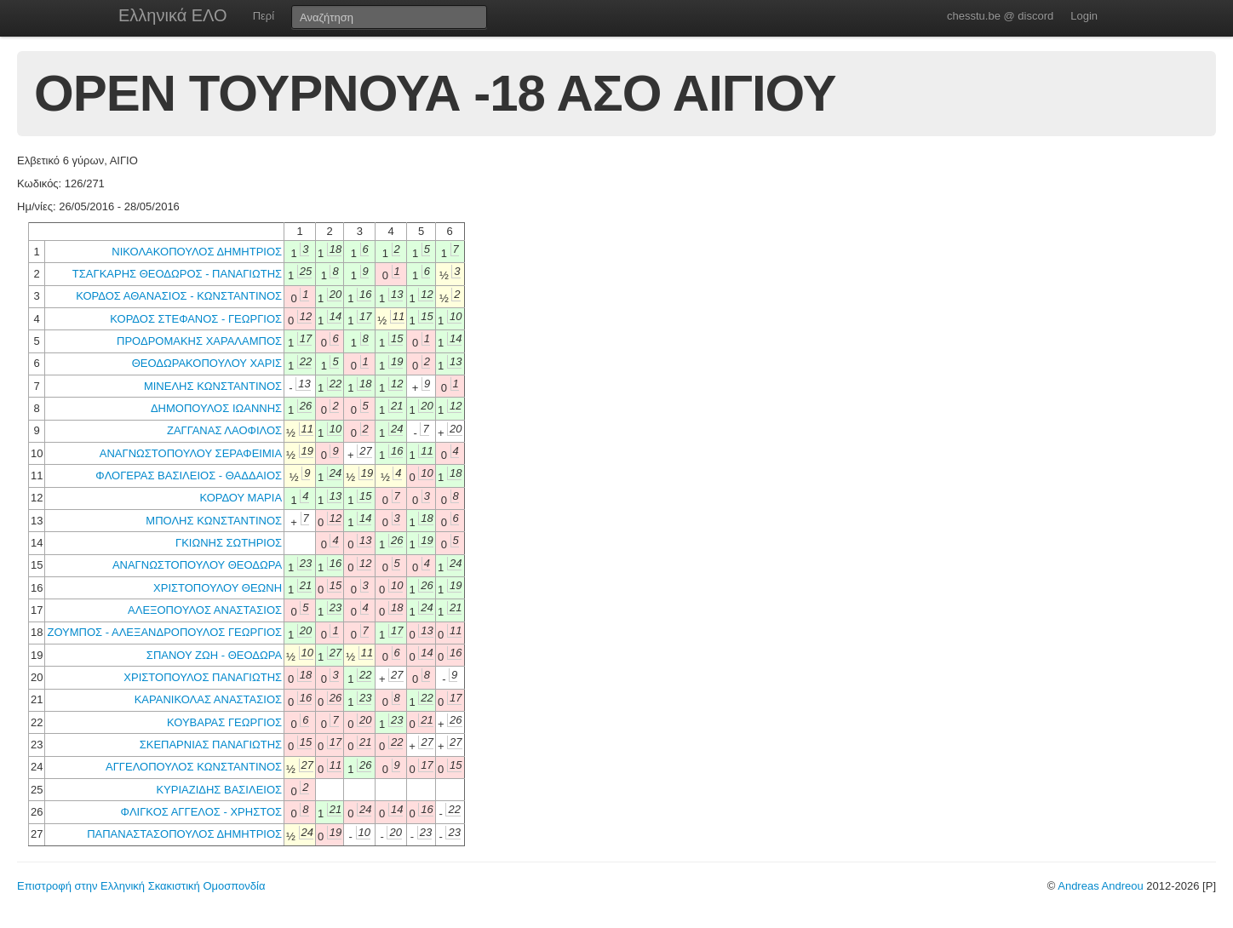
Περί (263, 15)
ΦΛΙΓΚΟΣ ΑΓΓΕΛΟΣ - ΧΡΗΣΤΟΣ (202, 811)
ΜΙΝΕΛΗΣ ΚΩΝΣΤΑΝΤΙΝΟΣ (213, 386)
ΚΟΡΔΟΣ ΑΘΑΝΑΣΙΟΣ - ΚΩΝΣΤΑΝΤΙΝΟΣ (179, 295)
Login (1084, 15)
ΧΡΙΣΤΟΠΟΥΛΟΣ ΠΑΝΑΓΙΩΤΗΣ (202, 677)
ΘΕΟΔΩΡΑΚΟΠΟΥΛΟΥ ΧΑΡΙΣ (207, 363)
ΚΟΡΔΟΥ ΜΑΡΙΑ (240, 497)
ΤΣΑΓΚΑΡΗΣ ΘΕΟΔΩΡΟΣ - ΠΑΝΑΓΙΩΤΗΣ (177, 273)
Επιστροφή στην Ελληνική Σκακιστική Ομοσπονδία (141, 885)
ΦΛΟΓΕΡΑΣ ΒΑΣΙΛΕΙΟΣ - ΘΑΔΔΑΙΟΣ (188, 475)
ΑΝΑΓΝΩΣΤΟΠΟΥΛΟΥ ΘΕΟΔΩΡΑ (197, 565)
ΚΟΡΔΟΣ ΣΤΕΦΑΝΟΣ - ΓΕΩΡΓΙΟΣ (196, 318)
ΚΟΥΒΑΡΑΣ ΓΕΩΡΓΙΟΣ (224, 722)
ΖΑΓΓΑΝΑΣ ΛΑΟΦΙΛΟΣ (224, 430)
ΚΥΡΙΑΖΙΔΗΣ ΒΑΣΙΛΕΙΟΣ (219, 789)
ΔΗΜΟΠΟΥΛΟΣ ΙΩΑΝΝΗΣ (216, 408)
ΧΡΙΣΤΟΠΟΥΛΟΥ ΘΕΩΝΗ (217, 587)
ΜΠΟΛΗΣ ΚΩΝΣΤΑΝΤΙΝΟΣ (214, 520)
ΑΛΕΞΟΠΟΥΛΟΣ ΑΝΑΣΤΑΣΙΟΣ (205, 610)
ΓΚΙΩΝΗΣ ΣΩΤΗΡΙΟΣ (228, 542)
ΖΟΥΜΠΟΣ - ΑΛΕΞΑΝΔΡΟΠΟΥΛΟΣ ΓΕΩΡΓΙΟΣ (164, 632)
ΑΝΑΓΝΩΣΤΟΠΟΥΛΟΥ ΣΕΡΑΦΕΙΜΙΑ (191, 453)
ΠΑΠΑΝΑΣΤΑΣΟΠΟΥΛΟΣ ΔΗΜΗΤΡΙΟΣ (184, 834)
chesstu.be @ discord (1000, 15)
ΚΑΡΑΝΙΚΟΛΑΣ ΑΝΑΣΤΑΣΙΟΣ (208, 699)
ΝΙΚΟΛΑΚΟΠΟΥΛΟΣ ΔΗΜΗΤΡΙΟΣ (197, 251)
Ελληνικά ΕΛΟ (172, 15)
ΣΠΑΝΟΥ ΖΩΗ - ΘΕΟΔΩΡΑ (214, 655)
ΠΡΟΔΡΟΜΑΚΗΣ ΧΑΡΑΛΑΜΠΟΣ (199, 341)
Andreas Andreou (1100, 885)
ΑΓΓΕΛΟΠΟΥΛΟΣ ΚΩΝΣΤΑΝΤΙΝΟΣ (194, 766)
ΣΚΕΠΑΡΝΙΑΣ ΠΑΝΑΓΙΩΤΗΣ (211, 744)
